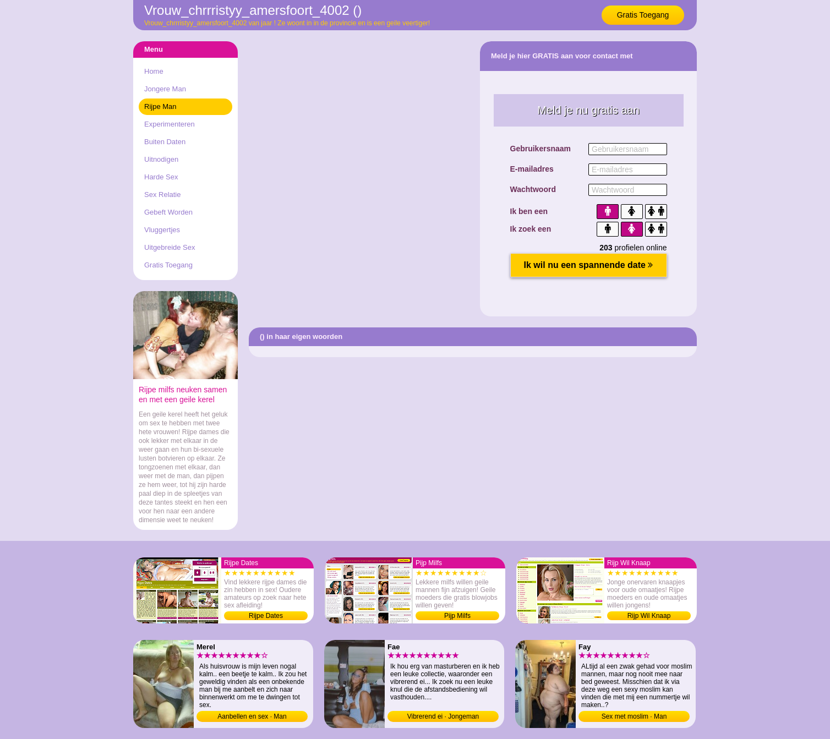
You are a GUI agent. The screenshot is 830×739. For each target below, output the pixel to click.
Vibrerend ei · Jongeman (443, 716)
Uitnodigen (161, 159)
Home (153, 71)
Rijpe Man (160, 106)
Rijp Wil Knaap (649, 616)
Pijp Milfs (457, 616)
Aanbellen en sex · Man (251, 716)
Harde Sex (161, 177)
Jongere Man (165, 89)
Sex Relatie (162, 194)
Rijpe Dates (266, 616)
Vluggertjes (162, 230)
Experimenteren (169, 124)
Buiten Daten (164, 142)
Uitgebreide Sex (169, 247)
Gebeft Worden (168, 212)
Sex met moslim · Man (634, 716)
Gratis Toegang (643, 14)
